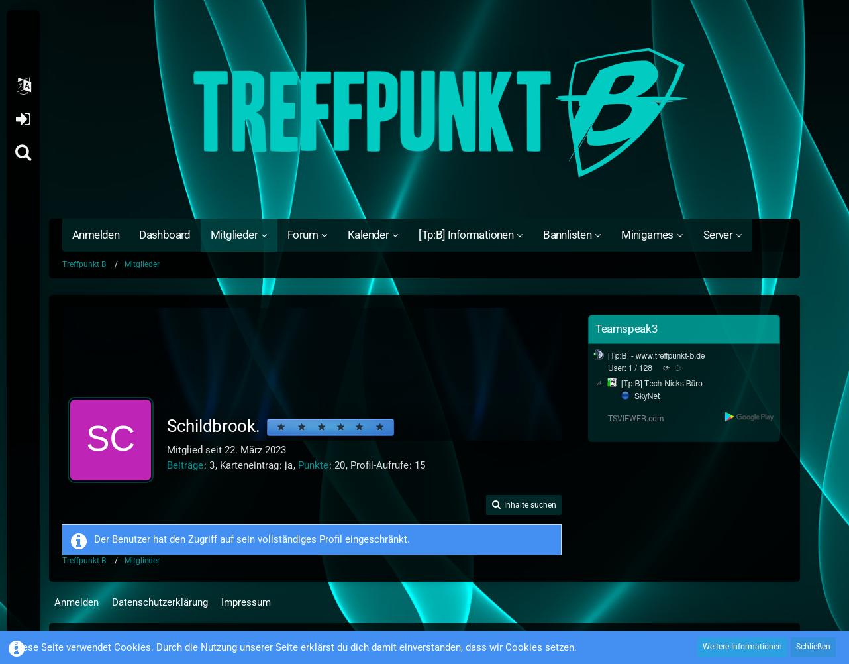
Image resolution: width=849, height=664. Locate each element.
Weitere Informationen (742, 646)
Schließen (813, 646)
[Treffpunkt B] (424, 113)
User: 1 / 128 (630, 368)
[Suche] (23, 152)
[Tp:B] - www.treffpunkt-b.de (656, 356)
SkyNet (647, 396)
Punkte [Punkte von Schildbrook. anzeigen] (313, 465)
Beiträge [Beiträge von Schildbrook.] (185, 465)
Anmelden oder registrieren (23, 119)
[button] (23, 86)
